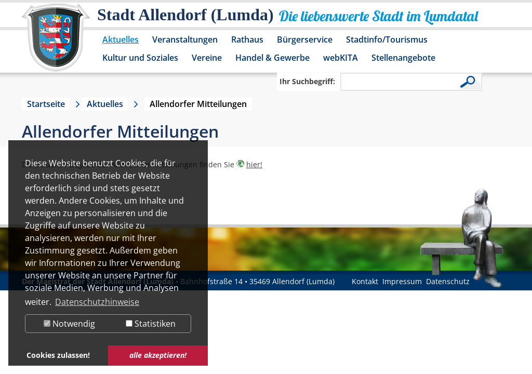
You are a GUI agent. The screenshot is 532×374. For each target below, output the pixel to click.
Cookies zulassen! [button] (58, 355)
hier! (254, 164)
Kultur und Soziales (140, 57)
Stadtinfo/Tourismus (387, 39)
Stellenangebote (403, 57)
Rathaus (247, 39)
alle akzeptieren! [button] (158, 355)
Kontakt (365, 281)
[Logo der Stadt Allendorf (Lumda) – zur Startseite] (56, 42)
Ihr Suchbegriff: (307, 81)
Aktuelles (120, 39)
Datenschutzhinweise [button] (97, 302)
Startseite (46, 104)
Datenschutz (448, 281)
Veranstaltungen (185, 39)
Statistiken (151, 323)
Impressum (402, 281)
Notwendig (69, 323)
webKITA (340, 57)
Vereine (207, 57)
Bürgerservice (304, 39)
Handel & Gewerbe (272, 57)
